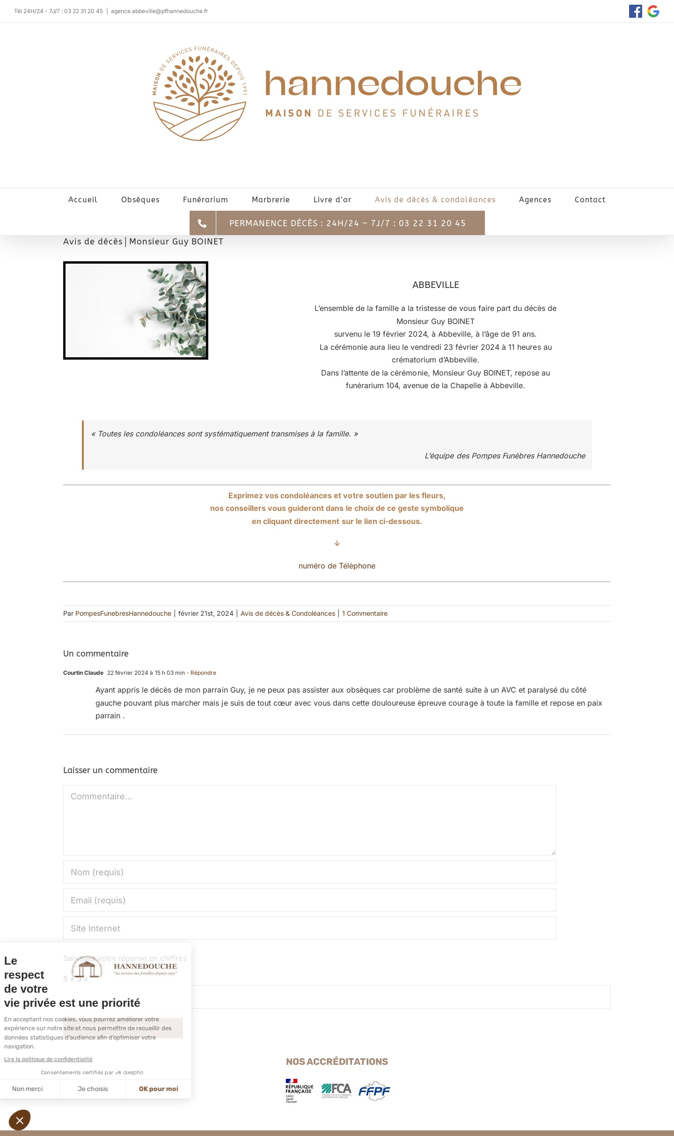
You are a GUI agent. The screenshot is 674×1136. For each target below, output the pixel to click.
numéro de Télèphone (337, 565)
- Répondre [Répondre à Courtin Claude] (200, 672)
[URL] (309, 928)
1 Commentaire (365, 613)
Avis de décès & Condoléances (288, 613)
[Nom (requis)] (309, 872)
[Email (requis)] (309, 900)
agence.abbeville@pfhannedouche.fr (160, 11)
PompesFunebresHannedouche (123, 613)
